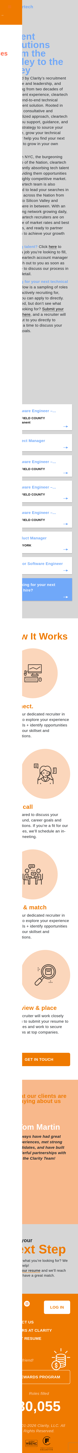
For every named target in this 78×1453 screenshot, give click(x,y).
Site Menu (9, 7)
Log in (57, 1307)
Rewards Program (39, 1377)
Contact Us (21, 1322)
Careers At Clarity (30, 1330)
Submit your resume (24, 1270)
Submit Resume (24, 1338)
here (53, 246)
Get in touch (39, 1059)
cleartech (23, 6)
